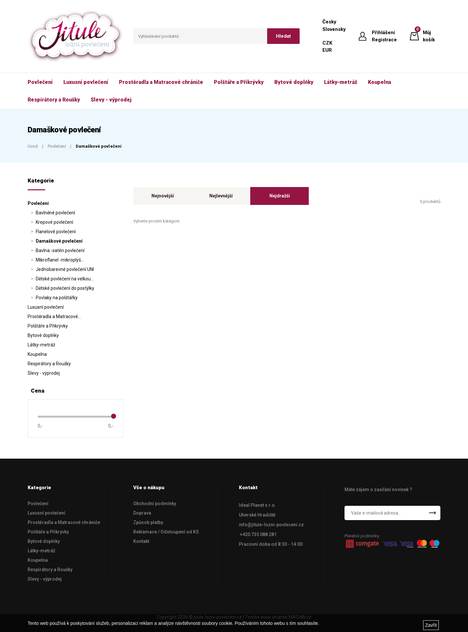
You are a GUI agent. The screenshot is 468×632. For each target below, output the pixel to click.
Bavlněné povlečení (55, 212)
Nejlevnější (221, 195)
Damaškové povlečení (99, 146)
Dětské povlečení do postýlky (65, 288)
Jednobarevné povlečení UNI (65, 269)
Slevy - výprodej (44, 373)
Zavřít (431, 625)
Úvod (33, 146)
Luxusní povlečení (46, 307)
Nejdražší (279, 195)
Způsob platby (148, 522)
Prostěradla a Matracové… (54, 316)
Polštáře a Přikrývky (48, 326)
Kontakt (141, 541)
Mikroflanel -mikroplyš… (60, 259)
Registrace (384, 40)
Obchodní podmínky (154, 503)
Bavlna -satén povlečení (60, 250)
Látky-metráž (41, 344)
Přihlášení (383, 32)
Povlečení (57, 146)
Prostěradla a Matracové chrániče (64, 522)
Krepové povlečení (54, 222)
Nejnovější (162, 195)
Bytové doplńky (43, 335)
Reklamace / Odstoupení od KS (166, 531)
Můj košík (429, 36)
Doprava (142, 513)
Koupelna (37, 354)
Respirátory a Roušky (49, 363)
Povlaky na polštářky (57, 297)
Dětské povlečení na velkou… (65, 278)
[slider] (113, 416)
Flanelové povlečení (56, 231)
